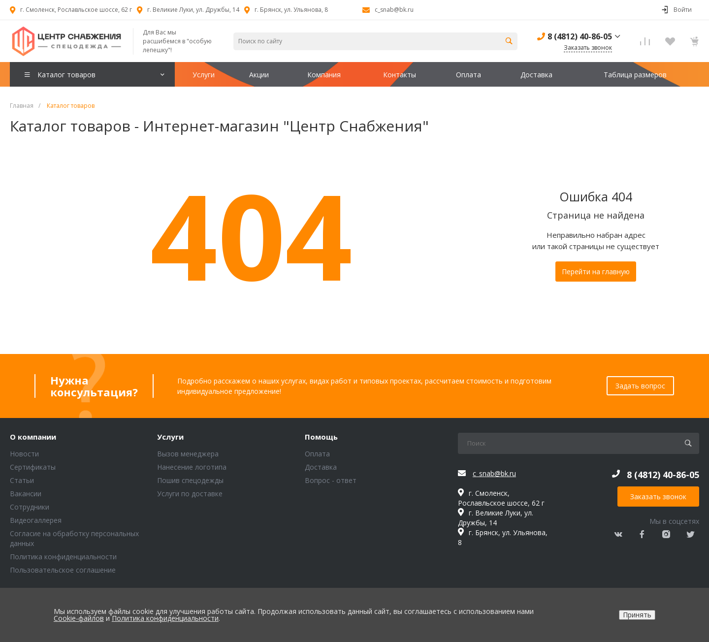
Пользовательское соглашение (63, 570)
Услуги (170, 437)
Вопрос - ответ (330, 480)
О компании (33, 437)
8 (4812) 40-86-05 (580, 36)
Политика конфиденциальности (63, 556)
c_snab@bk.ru (394, 9)
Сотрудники (29, 507)
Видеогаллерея (36, 520)
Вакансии (25, 493)
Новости (24, 453)
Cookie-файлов (79, 618)
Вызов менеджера (188, 453)
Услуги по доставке (190, 493)
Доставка (321, 467)
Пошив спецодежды (190, 480)
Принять (637, 614)
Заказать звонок (658, 496)
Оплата (317, 453)
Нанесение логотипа (191, 467)
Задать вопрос (640, 385)
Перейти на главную (596, 271)
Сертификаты (33, 467)
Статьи (22, 480)
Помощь (321, 437)
